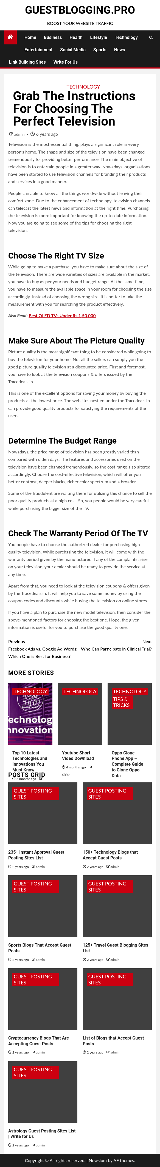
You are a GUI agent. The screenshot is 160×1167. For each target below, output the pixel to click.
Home (30, 37)
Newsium (98, 1160)
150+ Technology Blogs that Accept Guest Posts (110, 855)
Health (76, 37)
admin (20, 134)
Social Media (73, 49)
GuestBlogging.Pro (80, 10)
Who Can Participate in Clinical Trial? (116, 644)
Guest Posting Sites (33, 794)
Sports (99, 49)
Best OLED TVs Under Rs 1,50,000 (62, 315)
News (119, 49)
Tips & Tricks (121, 702)
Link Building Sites (27, 62)
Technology (126, 37)
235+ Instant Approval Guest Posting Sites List (36, 855)
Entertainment (38, 49)
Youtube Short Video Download (78, 755)
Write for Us (66, 62)
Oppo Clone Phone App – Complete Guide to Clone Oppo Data (127, 764)
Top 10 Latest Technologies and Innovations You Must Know (29, 761)
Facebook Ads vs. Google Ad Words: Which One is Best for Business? (44, 648)
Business (53, 37)
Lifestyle (98, 37)
